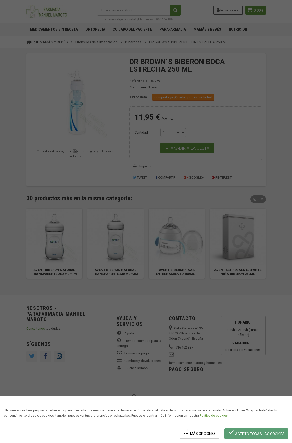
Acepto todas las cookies (256, 432)
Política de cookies (214, 416)
